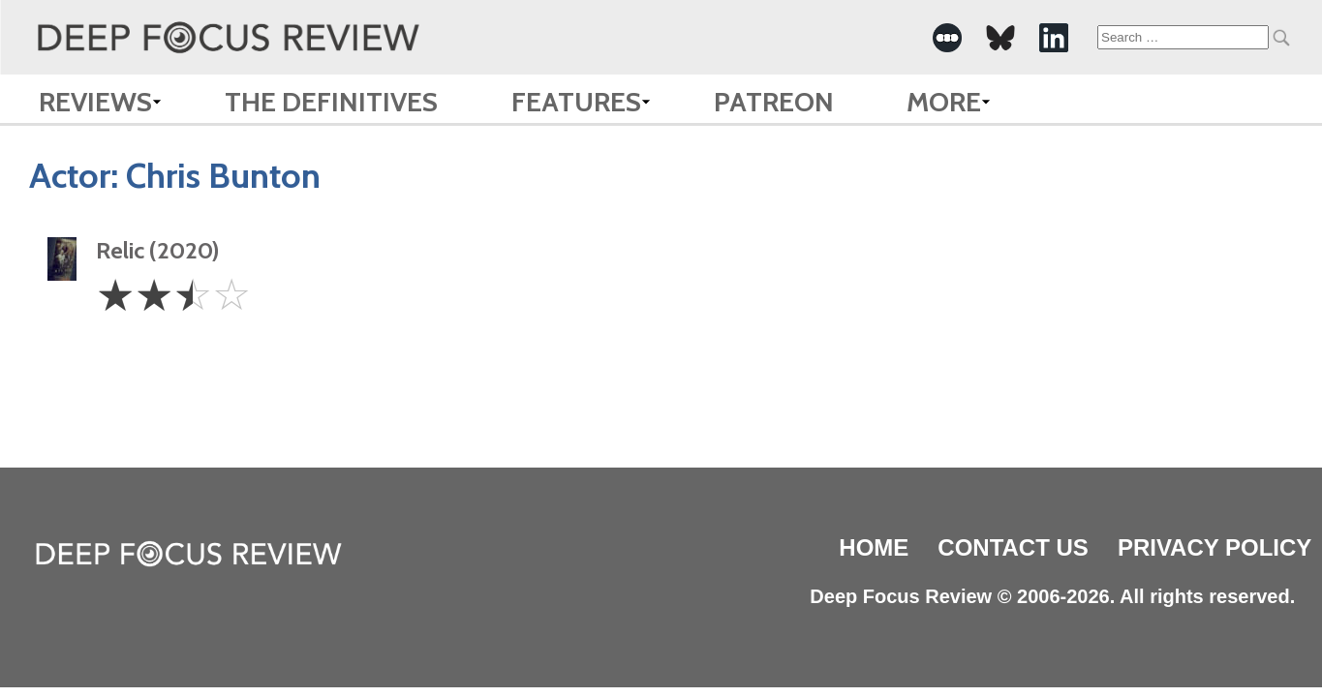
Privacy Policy (1214, 547)
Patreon (774, 101)
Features (576, 101)
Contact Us (1013, 547)
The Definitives (331, 101)
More (944, 101)
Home (873, 547)
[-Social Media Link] (947, 37)
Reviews (95, 101)
